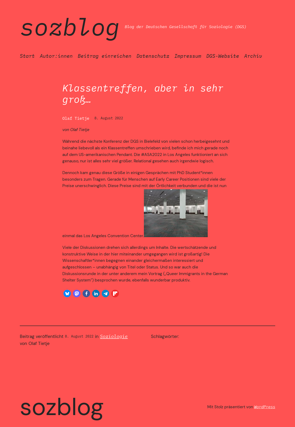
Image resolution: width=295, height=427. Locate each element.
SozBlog (70, 26)
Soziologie (114, 336)
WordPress (264, 406)
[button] (67, 293)
